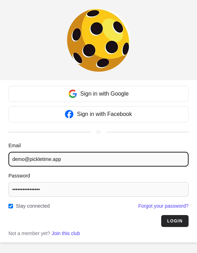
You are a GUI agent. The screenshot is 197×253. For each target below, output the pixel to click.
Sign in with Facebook (98, 114)
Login (175, 221)
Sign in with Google (98, 94)
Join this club (66, 233)
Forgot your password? (163, 206)
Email (14, 145)
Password (19, 176)
